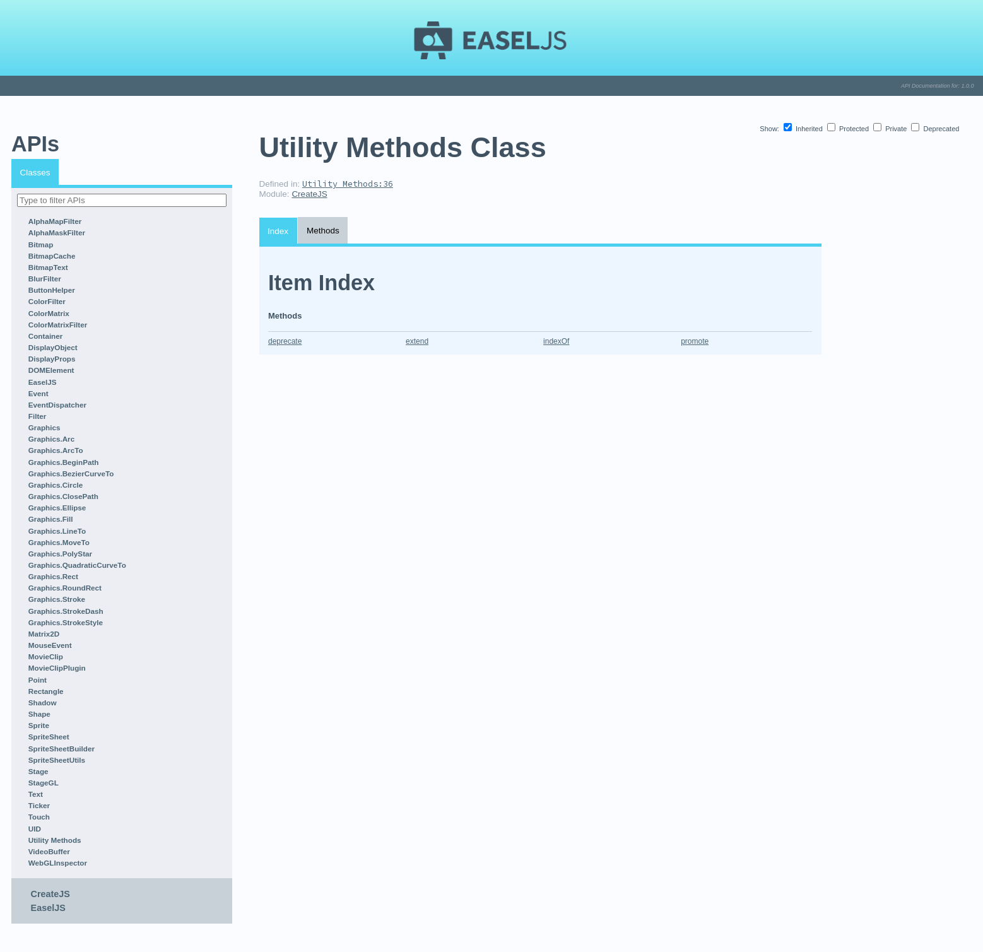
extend (417, 341)
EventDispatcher (57, 405)
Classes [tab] (35, 172)
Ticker (39, 805)
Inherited (804, 128)
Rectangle (46, 691)
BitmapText (48, 267)
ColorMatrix (48, 313)
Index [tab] (278, 231)
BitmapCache (52, 256)
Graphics (44, 427)
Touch (39, 817)
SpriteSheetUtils (56, 760)
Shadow (42, 702)
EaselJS (42, 382)
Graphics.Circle (55, 485)
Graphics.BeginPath (63, 462)
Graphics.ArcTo (55, 450)
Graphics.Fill (50, 519)
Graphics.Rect (53, 576)
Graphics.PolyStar (60, 553)
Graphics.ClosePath (63, 496)
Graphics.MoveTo (59, 542)
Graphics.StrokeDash (65, 611)
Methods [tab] (323, 230)
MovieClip (45, 656)
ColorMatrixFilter (58, 324)
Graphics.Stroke (56, 599)
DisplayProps (52, 359)
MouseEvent (50, 645)
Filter (37, 416)
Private (891, 128)
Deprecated (935, 128)
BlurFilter (44, 278)
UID (34, 829)
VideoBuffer (49, 851)
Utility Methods (54, 840)
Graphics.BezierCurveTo (71, 473)
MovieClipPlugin (57, 668)
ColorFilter (47, 301)
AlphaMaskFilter (56, 232)
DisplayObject (53, 347)
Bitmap (41, 244)
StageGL (43, 783)
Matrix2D (43, 634)
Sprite (38, 725)
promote (695, 341)
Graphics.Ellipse (57, 507)
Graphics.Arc (51, 439)
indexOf (556, 341)
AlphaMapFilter (54, 221)
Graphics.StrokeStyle (65, 622)
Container (45, 336)
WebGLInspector (57, 863)
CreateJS (50, 894)
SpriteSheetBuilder (61, 748)
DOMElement (51, 370)
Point (37, 680)
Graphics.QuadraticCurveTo (77, 565)
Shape (39, 714)
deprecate (285, 341)
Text (35, 794)
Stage (38, 771)
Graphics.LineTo (57, 531)
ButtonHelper (51, 290)
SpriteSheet (48, 736)
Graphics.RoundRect (65, 588)
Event (38, 393)
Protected (849, 128)
